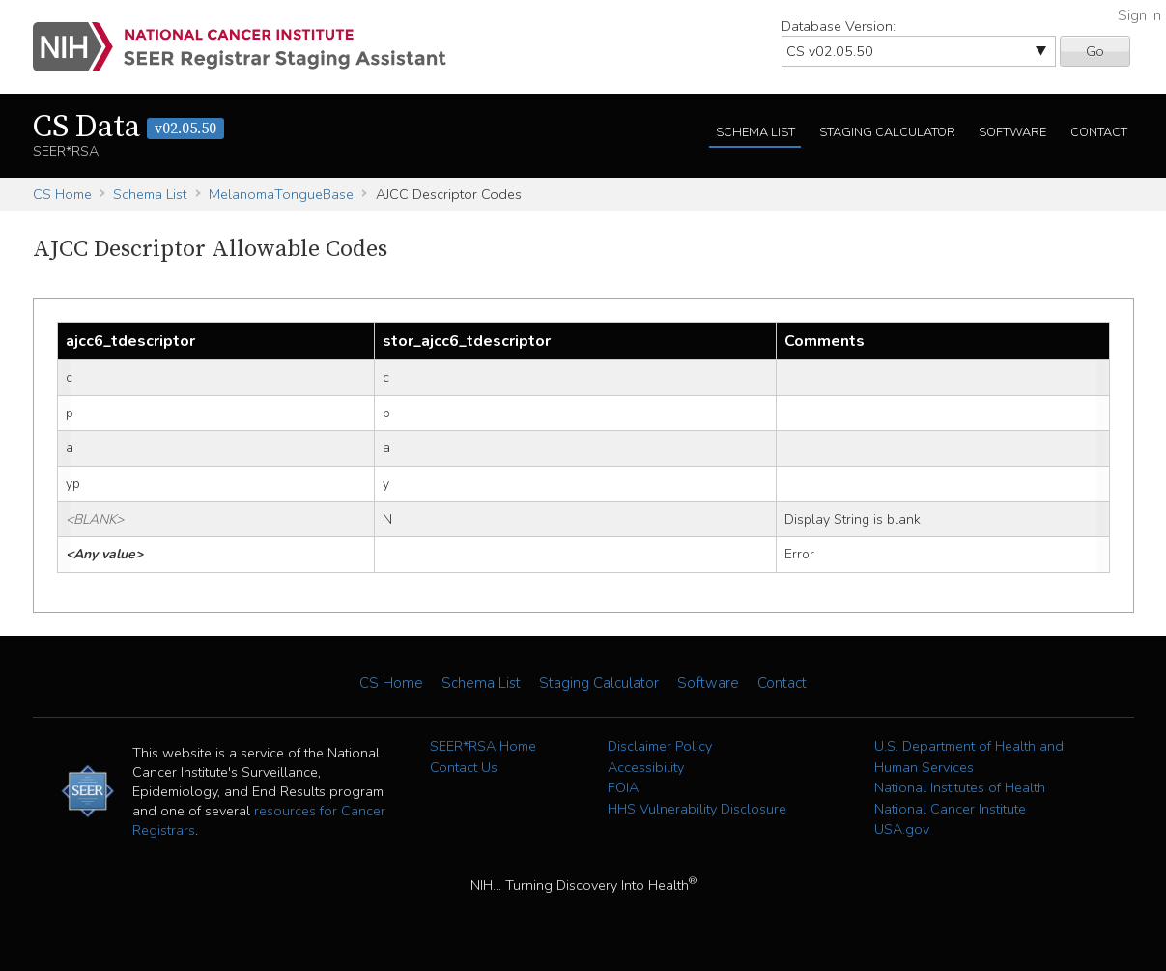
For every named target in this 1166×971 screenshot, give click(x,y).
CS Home (62, 194)
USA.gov (901, 829)
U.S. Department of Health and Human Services (969, 756)
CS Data (128, 127)
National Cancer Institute (950, 808)
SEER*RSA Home (483, 746)
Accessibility (646, 767)
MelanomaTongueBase (281, 194)
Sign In (1139, 15)
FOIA (623, 787)
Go (1095, 51)
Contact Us (464, 767)
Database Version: (839, 26)
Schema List (755, 132)
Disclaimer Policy (660, 746)
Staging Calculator (887, 132)
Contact (1098, 132)
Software (1012, 132)
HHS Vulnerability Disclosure (697, 808)
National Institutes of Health (959, 787)
